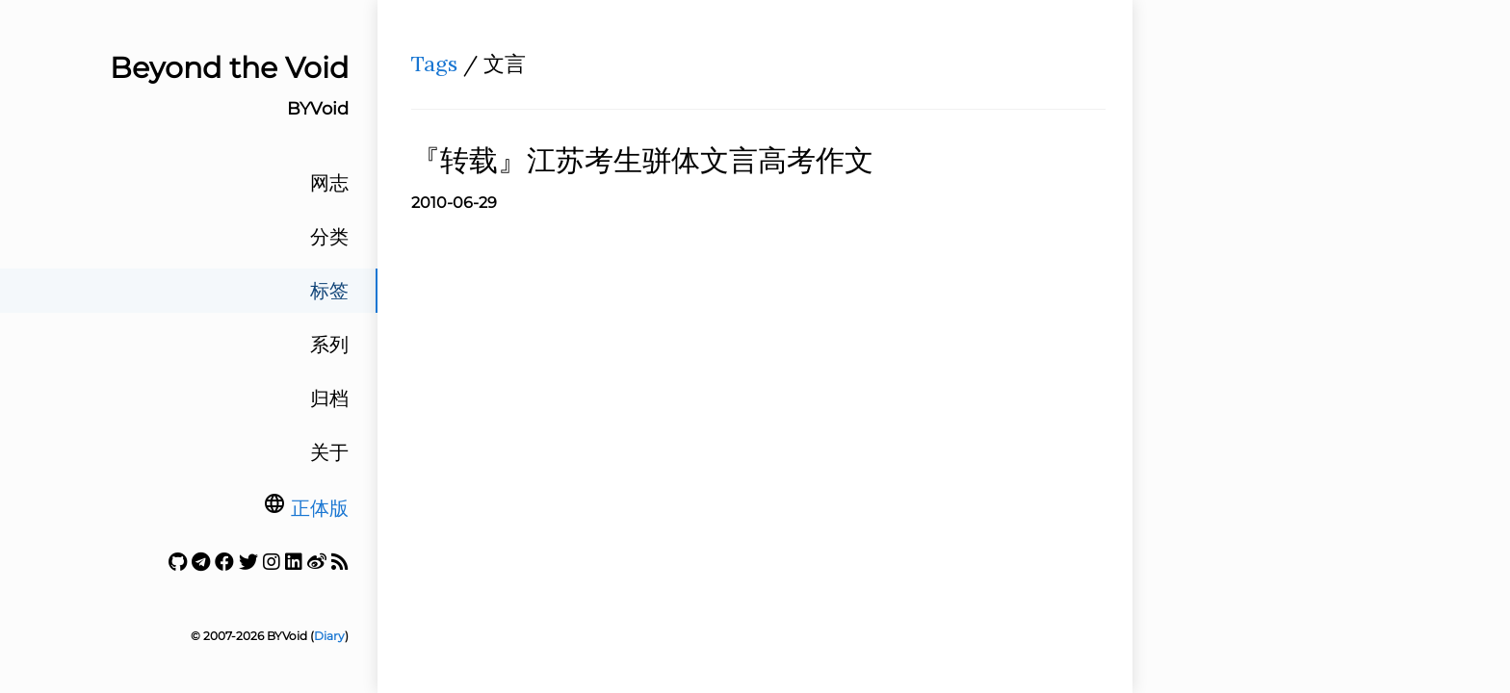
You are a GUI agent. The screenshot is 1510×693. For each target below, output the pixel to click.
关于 (329, 452)
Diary (329, 636)
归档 (329, 398)
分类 (329, 236)
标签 (329, 290)
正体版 (320, 508)
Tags (434, 63)
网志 (329, 182)
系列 (329, 344)
